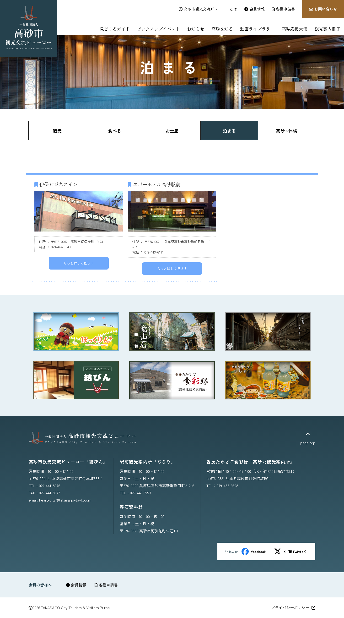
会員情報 (76, 585)
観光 (57, 130)
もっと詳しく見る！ (79, 263)
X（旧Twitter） (291, 551)
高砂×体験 (286, 130)
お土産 (172, 130)
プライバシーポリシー (293, 607)
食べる (114, 130)
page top (307, 439)
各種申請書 (106, 585)
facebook (254, 551)
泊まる (229, 130)
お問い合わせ (323, 9)
